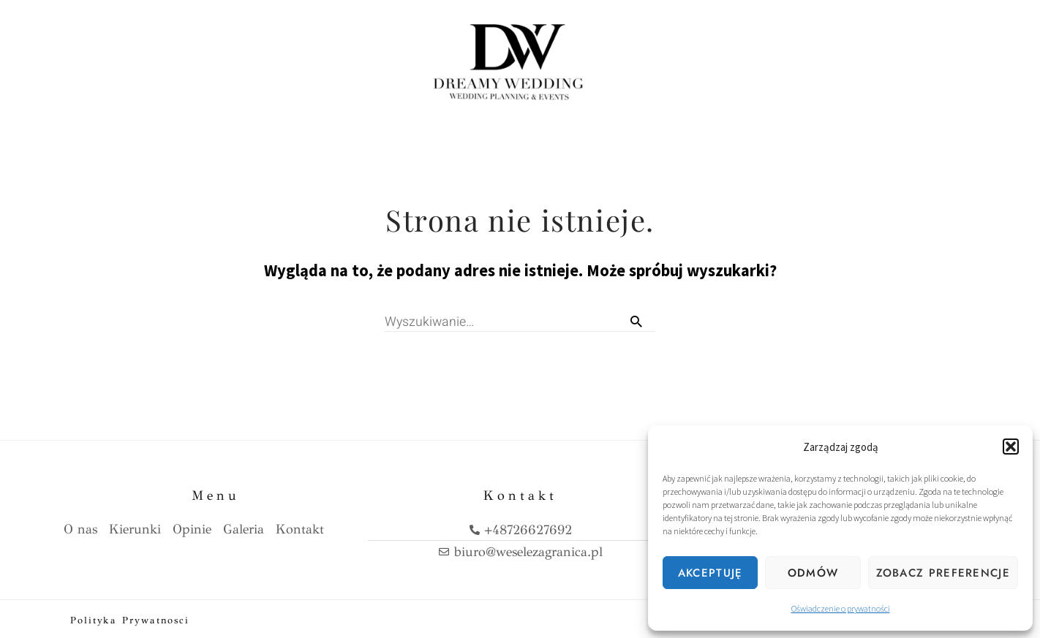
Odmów (813, 573)
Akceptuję (710, 573)
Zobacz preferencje (943, 573)
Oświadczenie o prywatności (840, 608)
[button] (1010, 446)
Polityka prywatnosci (129, 617)
